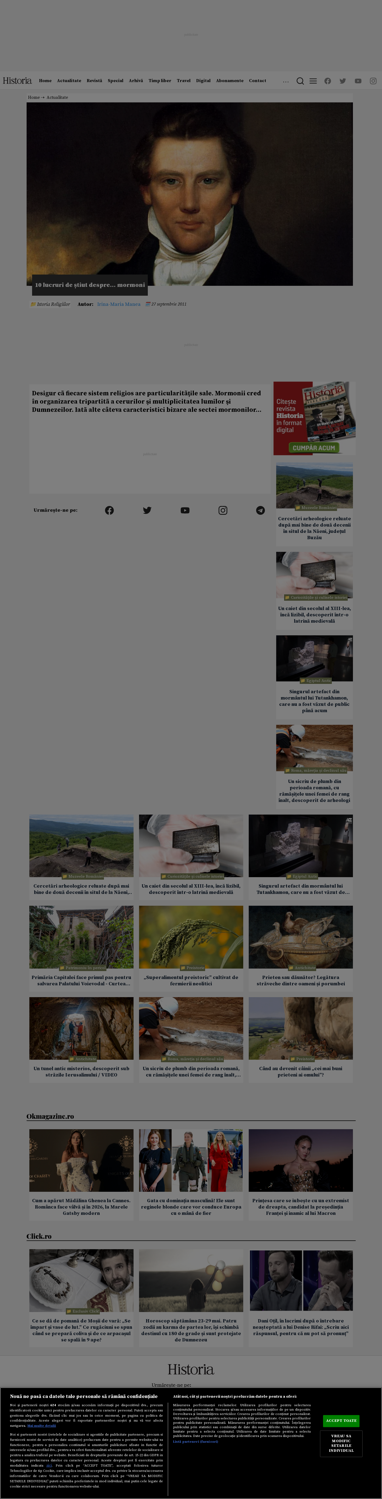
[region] (191, 1443)
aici (49, 1465)
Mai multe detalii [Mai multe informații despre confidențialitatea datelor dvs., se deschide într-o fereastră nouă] (41, 1426)
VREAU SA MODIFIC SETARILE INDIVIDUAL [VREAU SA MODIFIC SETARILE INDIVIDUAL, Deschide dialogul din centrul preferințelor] (341, 1443)
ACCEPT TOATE (341, 1421)
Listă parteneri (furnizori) (195, 1441)
